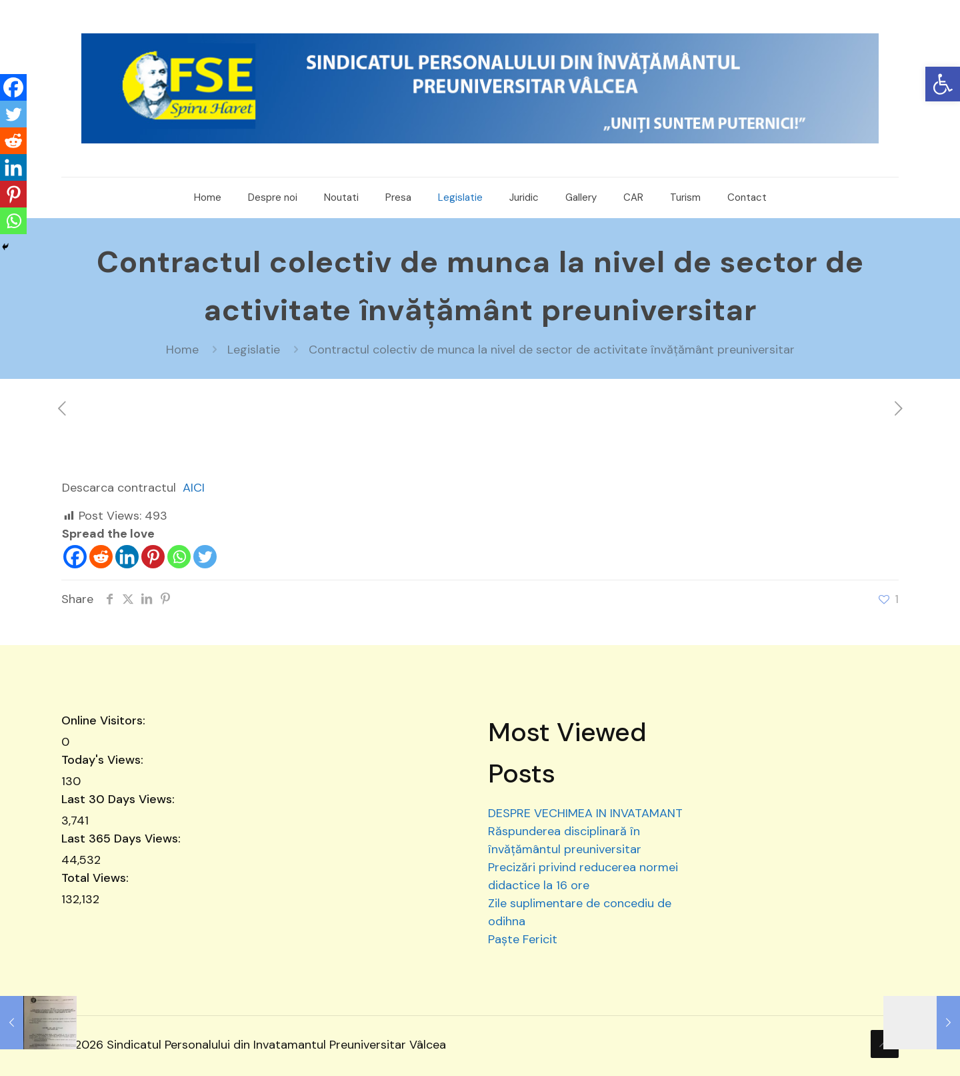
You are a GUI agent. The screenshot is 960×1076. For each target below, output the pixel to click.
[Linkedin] (127, 556)
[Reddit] (101, 556)
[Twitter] (205, 556)
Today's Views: (104, 760)
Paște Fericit (522, 939)
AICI (194, 488)
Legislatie (253, 350)
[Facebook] (75, 556)
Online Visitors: (105, 720)
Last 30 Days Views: (119, 799)
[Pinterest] (153, 556)
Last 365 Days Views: (122, 839)
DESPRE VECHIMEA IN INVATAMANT (585, 813)
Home (182, 350)
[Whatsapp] (179, 556)
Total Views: (96, 878)
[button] (942, 84)
